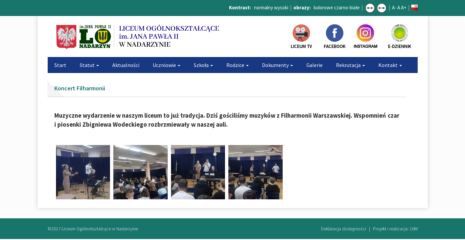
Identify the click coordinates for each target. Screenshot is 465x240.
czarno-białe (347, 7)
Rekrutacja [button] (350, 65)
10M (414, 229)
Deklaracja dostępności (343, 229)
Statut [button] (89, 65)
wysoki (281, 7)
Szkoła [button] (203, 65)
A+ (403, 7)
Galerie (314, 65)
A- (394, 7)
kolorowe (323, 7)
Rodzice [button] (237, 65)
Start (60, 65)
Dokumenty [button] (277, 65)
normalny (263, 7)
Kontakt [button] (390, 65)
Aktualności (125, 65)
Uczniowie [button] (166, 65)
